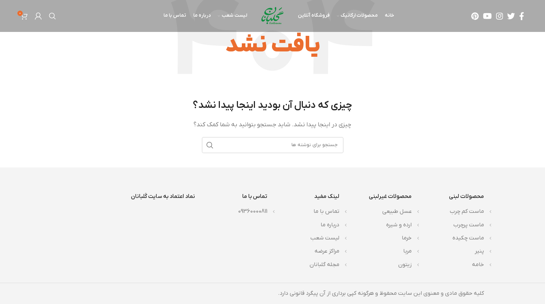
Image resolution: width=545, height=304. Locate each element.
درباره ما (330, 224)
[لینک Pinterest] (475, 16)
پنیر (479, 251)
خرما (407, 238)
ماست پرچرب (468, 224)
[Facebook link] (521, 16)
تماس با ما (326, 211)
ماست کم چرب (467, 211)
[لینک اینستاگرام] (499, 16)
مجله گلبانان (324, 264)
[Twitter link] (511, 16)
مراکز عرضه (327, 251)
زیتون (405, 264)
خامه (478, 264)
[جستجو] (52, 16)
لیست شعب (324, 238)
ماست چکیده (468, 238)
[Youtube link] (487, 16)
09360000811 (252, 211)
